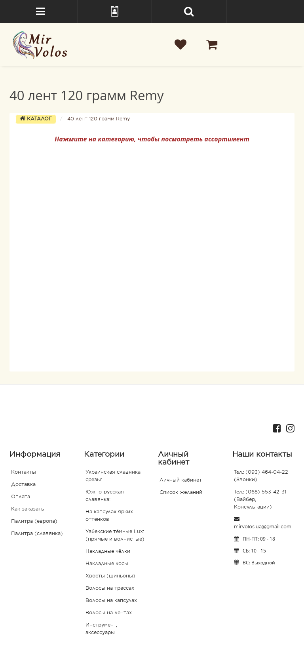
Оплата (20, 497)
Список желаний (181, 492)
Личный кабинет (181, 480)
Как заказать (27, 509)
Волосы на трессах (110, 588)
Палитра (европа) (34, 521)
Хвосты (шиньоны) (110, 576)
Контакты (23, 472)
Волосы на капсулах (111, 600)
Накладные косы (107, 564)
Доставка (23, 484)
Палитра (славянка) (37, 533)
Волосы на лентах (109, 613)
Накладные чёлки (108, 551)
